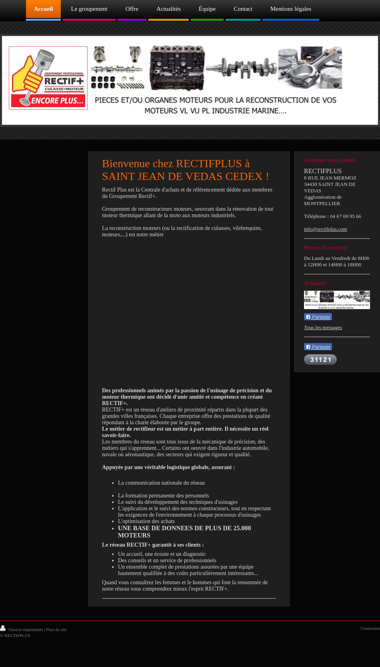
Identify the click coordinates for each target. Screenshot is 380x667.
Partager (318, 317)
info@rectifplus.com (325, 229)
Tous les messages (323, 327)
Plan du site (56, 629)
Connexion (370, 628)
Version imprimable (22, 629)
